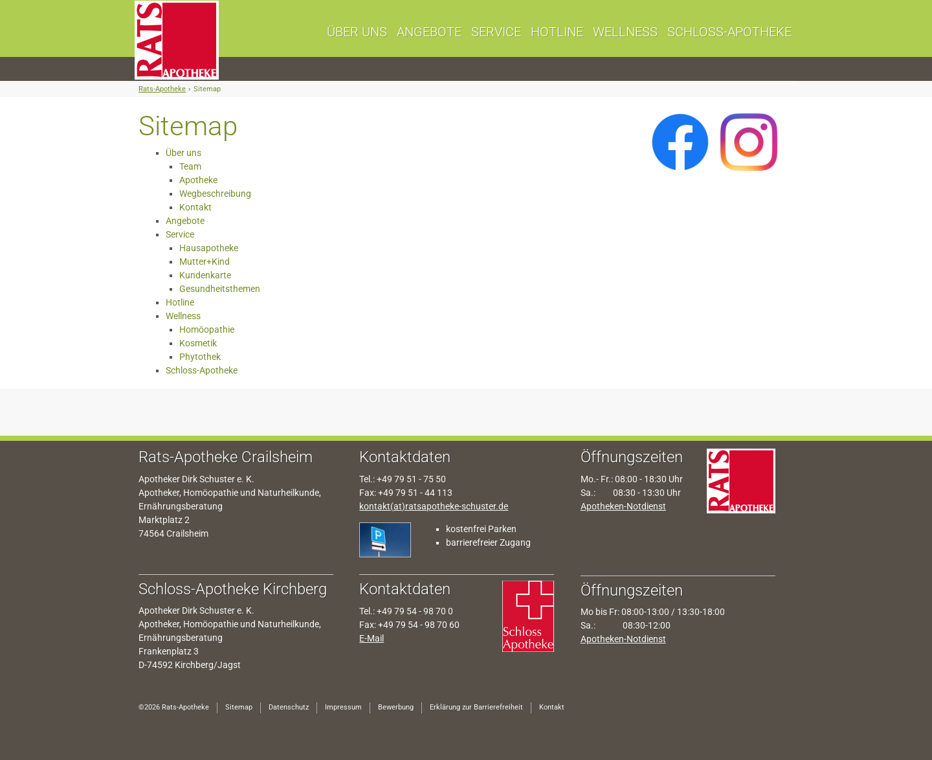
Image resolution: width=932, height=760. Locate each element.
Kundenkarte (205, 275)
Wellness (183, 316)
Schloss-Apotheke (202, 370)
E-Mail (371, 638)
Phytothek (200, 357)
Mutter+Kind (204, 261)
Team (190, 166)
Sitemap (207, 89)
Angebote (185, 221)
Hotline (180, 302)
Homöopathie (206, 329)
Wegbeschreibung (215, 193)
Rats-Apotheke (162, 89)
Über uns (183, 153)
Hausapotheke (208, 248)
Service (180, 234)
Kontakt (195, 207)
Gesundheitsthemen (219, 289)
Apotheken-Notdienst (623, 506)
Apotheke (198, 180)
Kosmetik (198, 343)
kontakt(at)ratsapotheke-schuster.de (433, 506)
